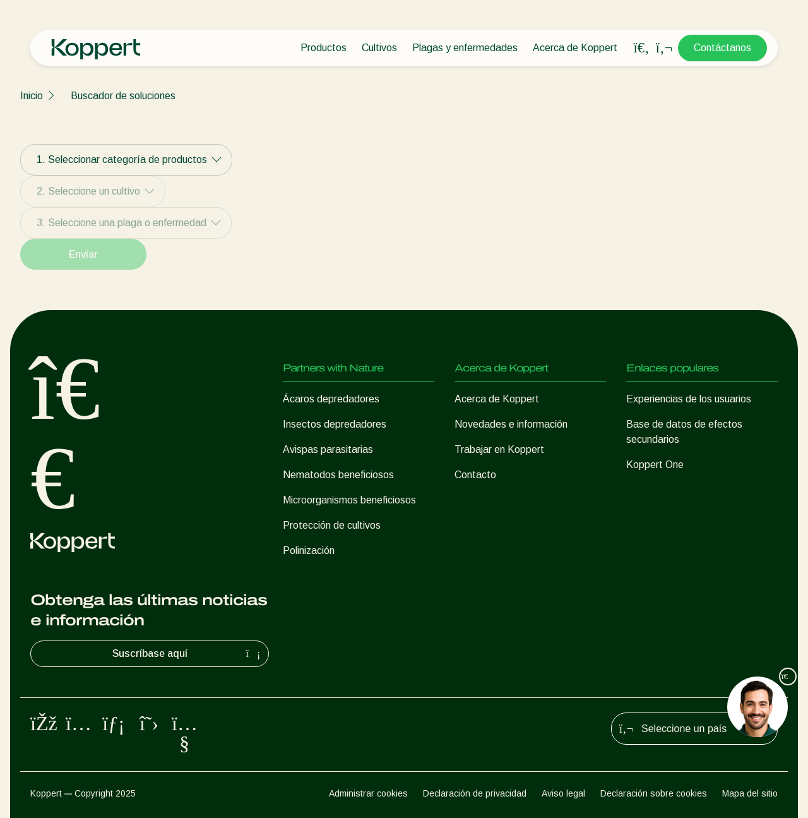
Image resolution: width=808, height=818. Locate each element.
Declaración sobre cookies (653, 793)
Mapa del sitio (750, 793)
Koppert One (655, 464)
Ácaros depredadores (331, 399)
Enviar (83, 254)
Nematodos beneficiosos (338, 474)
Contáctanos (722, 47)
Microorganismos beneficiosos (349, 500)
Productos (323, 47)
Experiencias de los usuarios (688, 399)
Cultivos (379, 47)
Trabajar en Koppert (499, 449)
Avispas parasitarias (328, 449)
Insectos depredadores (334, 424)
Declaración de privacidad (474, 793)
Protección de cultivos (332, 525)
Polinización (309, 550)
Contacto (475, 474)
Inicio (31, 95)
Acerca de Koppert (575, 47)
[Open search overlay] (641, 48)
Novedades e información (510, 424)
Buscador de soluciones (123, 95)
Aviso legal (563, 793)
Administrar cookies (368, 793)
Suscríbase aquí (188, 654)
